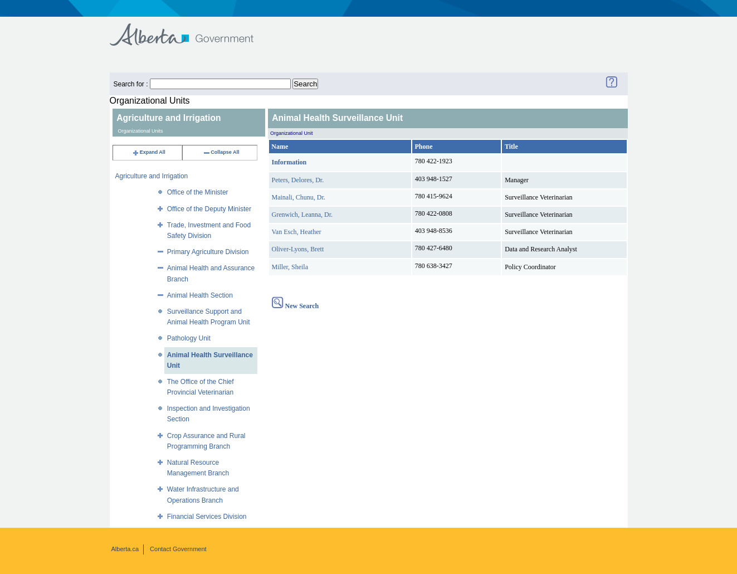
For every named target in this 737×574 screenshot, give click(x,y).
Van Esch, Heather (296, 232)
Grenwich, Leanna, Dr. (302, 214)
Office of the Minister (197, 192)
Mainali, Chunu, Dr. (298, 197)
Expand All (148, 152)
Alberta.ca (125, 549)
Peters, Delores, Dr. (298, 180)
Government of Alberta (191, 29)
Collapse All (221, 152)
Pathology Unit (189, 338)
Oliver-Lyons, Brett (298, 249)
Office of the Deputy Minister (209, 209)
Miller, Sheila (290, 267)
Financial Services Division (207, 517)
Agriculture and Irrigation (151, 176)
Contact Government (178, 549)
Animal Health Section (200, 295)
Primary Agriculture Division (208, 252)
